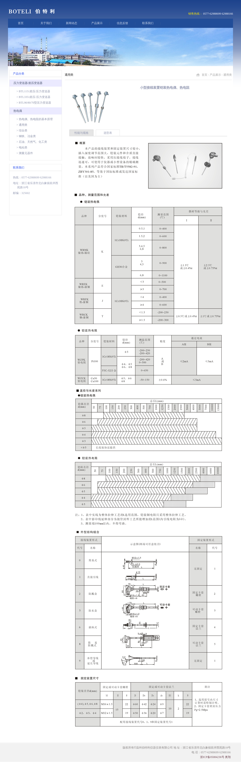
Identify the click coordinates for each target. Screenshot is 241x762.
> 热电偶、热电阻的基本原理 (34, 119)
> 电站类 (21, 147)
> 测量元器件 (24, 153)
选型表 (108, 133)
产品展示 (97, 23)
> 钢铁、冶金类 (26, 136)
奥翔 (228, 757)
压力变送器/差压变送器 (27, 83)
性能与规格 (81, 133)
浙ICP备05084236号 (212, 757)
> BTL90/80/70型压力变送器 (33, 102)
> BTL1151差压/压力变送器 (33, 91)
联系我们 (147, 23)
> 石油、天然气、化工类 (31, 141)
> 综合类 (21, 130)
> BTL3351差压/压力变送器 (33, 97)
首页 (21, 23)
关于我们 (46, 23)
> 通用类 (21, 124)
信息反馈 (122, 23)
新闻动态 (71, 23)
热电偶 (17, 111)
